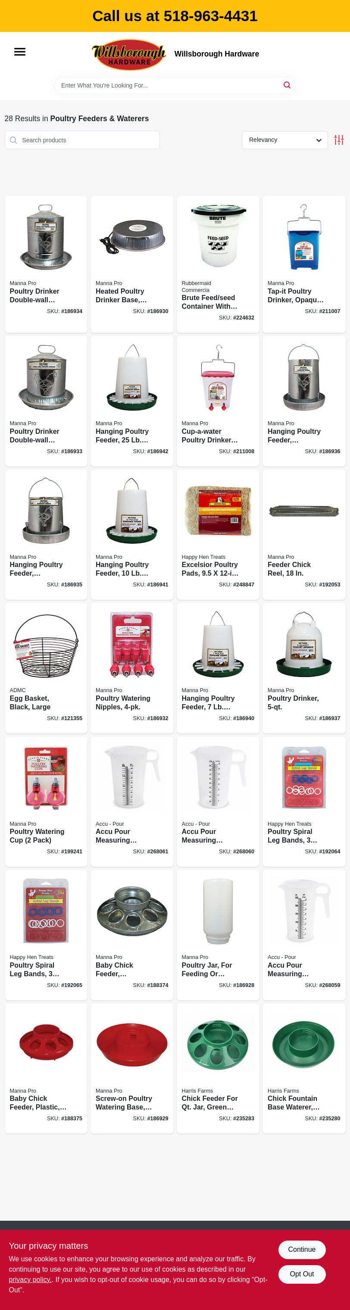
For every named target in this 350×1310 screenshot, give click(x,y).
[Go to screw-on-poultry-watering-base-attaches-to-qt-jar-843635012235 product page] (132, 1068)
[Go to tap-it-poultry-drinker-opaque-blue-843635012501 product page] (304, 264)
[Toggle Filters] (339, 140)
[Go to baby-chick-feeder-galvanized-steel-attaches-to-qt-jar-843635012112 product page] (132, 935)
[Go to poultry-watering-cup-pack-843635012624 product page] (46, 801)
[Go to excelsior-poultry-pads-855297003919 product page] (218, 535)
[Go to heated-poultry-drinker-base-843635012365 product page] (132, 264)
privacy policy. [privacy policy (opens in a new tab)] (30, 1279)
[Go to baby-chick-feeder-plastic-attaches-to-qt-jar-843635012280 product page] (46, 1068)
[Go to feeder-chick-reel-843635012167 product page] (304, 535)
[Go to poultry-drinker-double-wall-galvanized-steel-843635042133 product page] (46, 264)
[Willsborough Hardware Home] (130, 54)
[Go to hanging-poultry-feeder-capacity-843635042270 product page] (132, 535)
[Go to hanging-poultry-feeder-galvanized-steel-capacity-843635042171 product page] (46, 535)
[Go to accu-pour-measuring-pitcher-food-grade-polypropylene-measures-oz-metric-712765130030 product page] (218, 801)
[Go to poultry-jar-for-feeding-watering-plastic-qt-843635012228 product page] (218, 935)
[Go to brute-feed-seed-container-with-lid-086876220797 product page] (218, 264)
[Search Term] (175, 85)
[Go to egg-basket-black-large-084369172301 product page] (46, 668)
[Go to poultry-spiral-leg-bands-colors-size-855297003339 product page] (304, 801)
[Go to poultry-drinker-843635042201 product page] (304, 668)
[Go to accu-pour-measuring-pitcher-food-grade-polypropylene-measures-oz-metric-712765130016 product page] (304, 935)
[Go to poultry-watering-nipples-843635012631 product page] (132, 668)
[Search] (287, 85)
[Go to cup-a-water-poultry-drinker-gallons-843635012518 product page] (218, 401)
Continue (302, 1249)
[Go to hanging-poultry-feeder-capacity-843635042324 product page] (132, 401)
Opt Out (302, 1274)
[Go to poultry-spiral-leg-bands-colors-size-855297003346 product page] (46, 935)
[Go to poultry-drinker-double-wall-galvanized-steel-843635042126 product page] (46, 401)
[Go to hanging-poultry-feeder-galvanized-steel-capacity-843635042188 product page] (304, 401)
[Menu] (19, 51)
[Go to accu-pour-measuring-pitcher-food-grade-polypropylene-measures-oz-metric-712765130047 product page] (132, 801)
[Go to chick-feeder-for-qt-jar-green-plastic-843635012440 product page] (218, 1068)
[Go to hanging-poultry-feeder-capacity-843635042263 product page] (218, 668)
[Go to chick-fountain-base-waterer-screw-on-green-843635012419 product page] (304, 1068)
